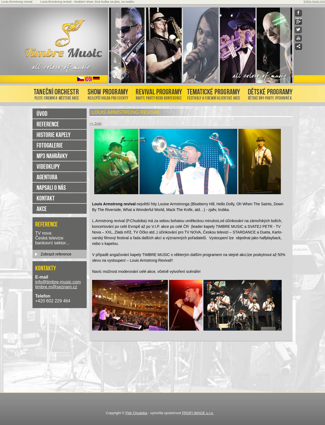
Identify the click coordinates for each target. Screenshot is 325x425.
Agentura (47, 177)
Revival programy (158, 93)
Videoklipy (48, 166)
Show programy (108, 93)
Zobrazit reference (56, 254)
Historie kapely (54, 134)
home (69, 41)
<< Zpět (95, 124)
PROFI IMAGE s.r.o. (198, 413)
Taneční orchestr (57, 93)
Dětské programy (267, 93)
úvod (42, 113)
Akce (42, 208)
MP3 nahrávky (52, 155)
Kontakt (46, 198)
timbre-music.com (314, 1)
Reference (48, 124)
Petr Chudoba (136, 413)
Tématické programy (213, 93)
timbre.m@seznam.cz (56, 287)
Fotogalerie (50, 145)
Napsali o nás (51, 187)
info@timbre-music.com (58, 282)
